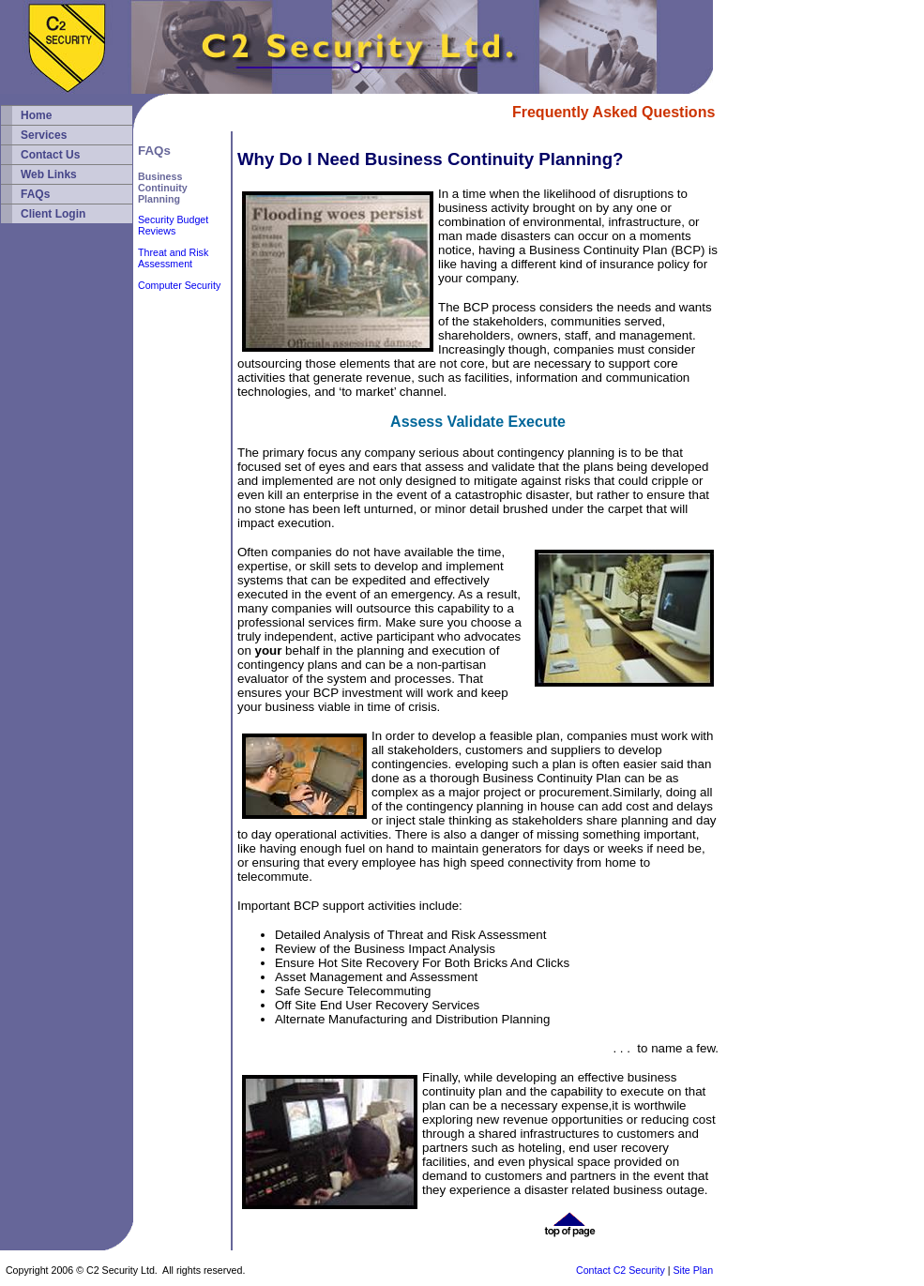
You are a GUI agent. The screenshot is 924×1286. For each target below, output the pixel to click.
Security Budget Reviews (173, 225)
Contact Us (50, 154)
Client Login (53, 213)
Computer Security (179, 285)
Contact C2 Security (620, 1270)
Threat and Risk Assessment (173, 258)
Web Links (49, 174)
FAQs (35, 194)
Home (36, 115)
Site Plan (693, 1270)
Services (44, 135)
